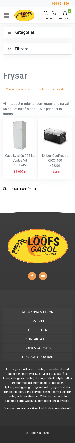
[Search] (45, 15)
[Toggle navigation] (6, 15)
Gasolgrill (38, 408)
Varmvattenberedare (17, 408)
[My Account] (53, 15)
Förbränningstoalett (58, 408)
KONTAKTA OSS (37, 339)
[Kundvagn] (65, 15)
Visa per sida (18, 89)
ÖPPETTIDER (37, 330)
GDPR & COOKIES (37, 348)
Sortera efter (53, 89)
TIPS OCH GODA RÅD (37, 357)
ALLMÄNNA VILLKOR (37, 312)
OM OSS (37, 321)
